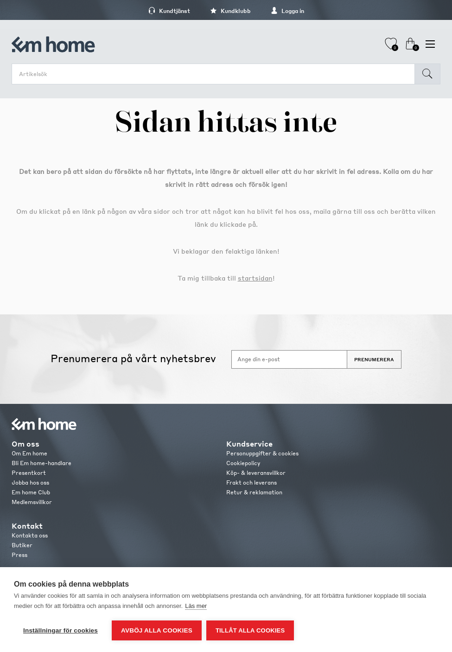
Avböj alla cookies (156, 630)
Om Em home (29, 453)
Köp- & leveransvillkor (256, 472)
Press (19, 554)
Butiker (22, 545)
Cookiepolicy (243, 463)
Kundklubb (230, 10)
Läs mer (196, 605)
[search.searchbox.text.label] (216, 74)
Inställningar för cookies (60, 630)
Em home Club (31, 492)
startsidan (255, 278)
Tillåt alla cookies (250, 630)
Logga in (287, 10)
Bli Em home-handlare (41, 463)
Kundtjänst (169, 10)
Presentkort (29, 472)
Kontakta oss (30, 535)
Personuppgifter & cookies (262, 453)
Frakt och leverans (251, 482)
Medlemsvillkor (32, 502)
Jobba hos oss (30, 482)
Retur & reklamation (254, 492)
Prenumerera (374, 359)
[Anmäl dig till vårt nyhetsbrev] (289, 359)
